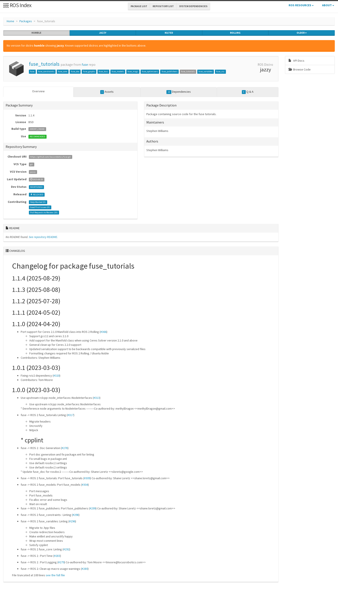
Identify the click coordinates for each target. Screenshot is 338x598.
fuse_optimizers (150, 71)
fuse (85, 65)
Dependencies (178, 92)
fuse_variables (206, 71)
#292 (66, 549)
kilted (169, 32)
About (328, 5)
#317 (70, 415)
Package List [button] (139, 6)
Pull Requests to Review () (44, 212)
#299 (93, 508)
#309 (87, 478)
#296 (72, 521)
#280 (85, 569)
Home (10, 21)
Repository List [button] (163, 6)
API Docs (296, 61)
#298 (76, 515)
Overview (38, 91)
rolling (235, 32)
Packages (25, 21)
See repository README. (43, 237)
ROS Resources (301, 5)
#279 (61, 562)
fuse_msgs (133, 71)
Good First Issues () (40, 207)
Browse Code (299, 69)
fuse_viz (220, 71)
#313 (97, 398)
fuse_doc (75, 71)
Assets (107, 92)
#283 (57, 556)
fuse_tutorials (44, 64)
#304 (85, 485)
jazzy (102, 32)
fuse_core (62, 71)
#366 (103, 332)
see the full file (55, 575)
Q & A (248, 92)
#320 (56, 375)
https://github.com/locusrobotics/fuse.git (50, 156)
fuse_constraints (46, 71)
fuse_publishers (169, 71)
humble (36, 32)
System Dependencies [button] (193, 6)
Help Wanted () (38, 202)
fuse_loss (103, 71)
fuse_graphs (89, 71)
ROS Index (17, 5)
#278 (65, 448)
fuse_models (118, 71)
